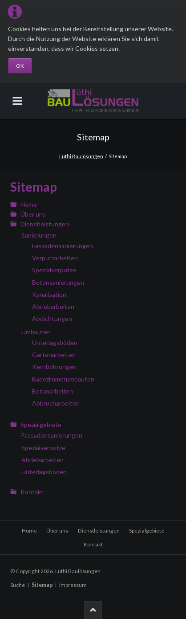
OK (20, 65)
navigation (17, 101)
